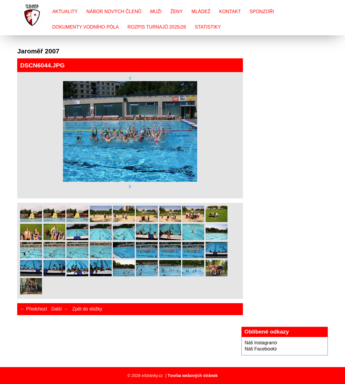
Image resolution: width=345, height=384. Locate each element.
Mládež (201, 11)
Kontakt (230, 11)
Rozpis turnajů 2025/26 (156, 27)
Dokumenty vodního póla (85, 27)
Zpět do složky (87, 308)
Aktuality (65, 11)
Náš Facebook (261, 348)
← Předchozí (33, 308)
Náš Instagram (261, 342)
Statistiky (208, 27)
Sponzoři (262, 11)
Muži (156, 11)
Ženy (176, 11)
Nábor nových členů (113, 11)
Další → (59, 308)
